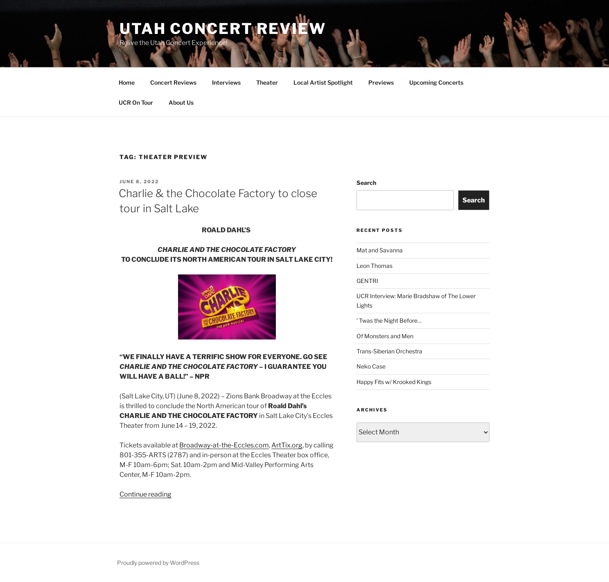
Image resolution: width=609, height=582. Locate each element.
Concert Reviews (173, 82)
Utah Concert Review (223, 29)
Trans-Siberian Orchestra (389, 351)
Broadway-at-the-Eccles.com (224, 445)
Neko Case (371, 366)
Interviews (226, 82)
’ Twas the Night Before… (389, 320)
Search (366, 182)
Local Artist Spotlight (323, 82)
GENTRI (367, 280)
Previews (381, 82)
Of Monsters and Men (384, 336)
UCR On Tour (136, 102)
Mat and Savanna (379, 250)
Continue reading (145, 494)
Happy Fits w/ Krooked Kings (393, 381)
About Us (181, 102)
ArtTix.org (286, 445)
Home (127, 82)
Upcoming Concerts (436, 82)
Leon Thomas (374, 265)
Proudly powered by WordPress (158, 562)
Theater (267, 82)
